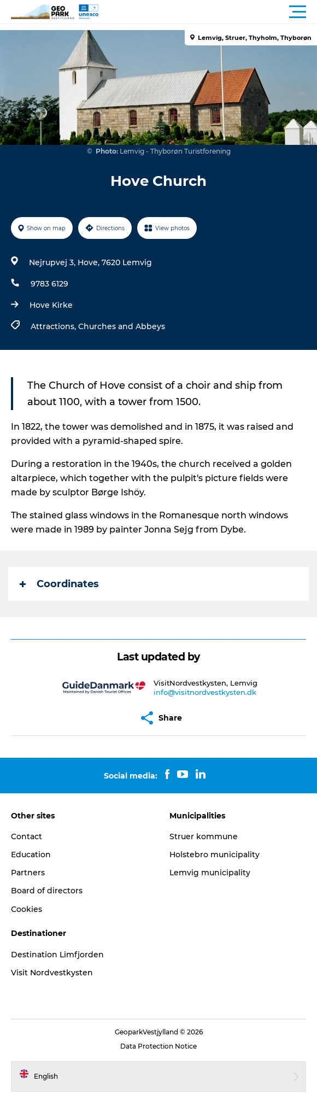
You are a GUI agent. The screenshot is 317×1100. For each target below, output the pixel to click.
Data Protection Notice (158, 1046)
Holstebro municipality (214, 854)
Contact (26, 836)
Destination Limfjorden (57, 954)
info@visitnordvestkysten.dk (205, 692)
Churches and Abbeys (121, 326)
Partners (28, 872)
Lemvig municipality (209, 872)
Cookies (26, 909)
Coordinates (59, 584)
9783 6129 (49, 284)
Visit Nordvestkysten (52, 973)
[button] (207, 12)
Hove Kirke (51, 305)
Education (31, 854)
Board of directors (47, 891)
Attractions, (54, 326)
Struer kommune (203, 836)
